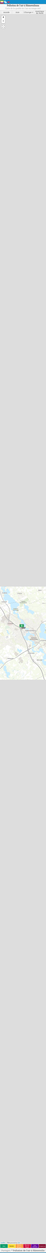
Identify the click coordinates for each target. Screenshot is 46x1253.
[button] (3, 17)
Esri (19, 1243)
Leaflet (3, 1243)
